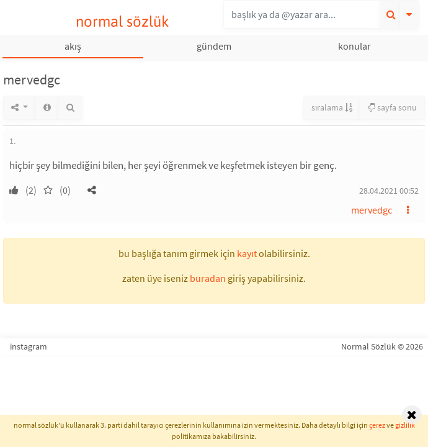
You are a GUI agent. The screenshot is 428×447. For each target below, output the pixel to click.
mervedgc (371, 210)
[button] (91, 190)
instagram (28, 346)
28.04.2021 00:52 (389, 190)
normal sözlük (122, 21)
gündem (214, 46)
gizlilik (405, 425)
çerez (377, 425)
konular (354, 46)
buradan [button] (208, 278)
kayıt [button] (247, 253)
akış (73, 46)
